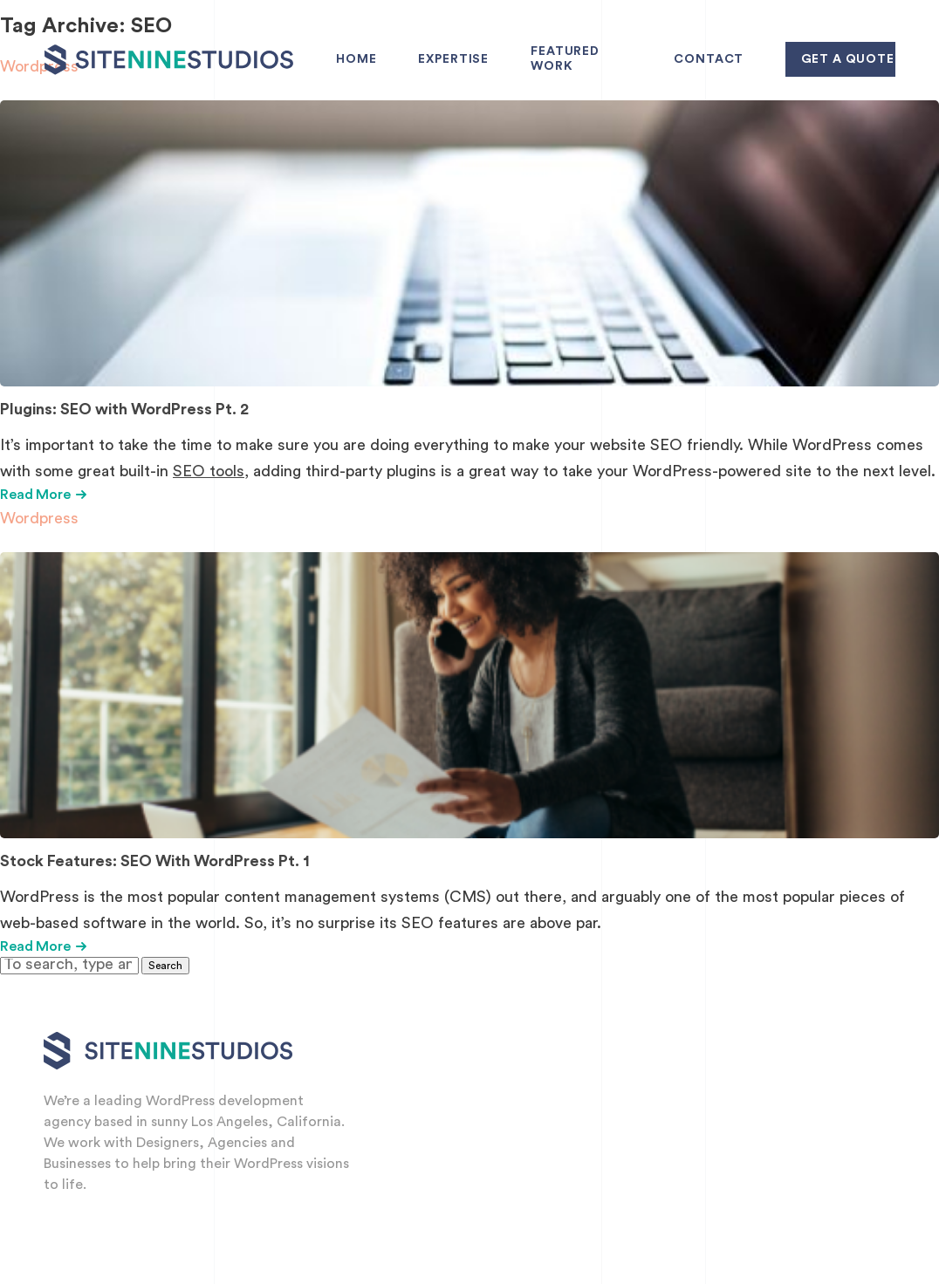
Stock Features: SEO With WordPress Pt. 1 (155, 861)
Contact (709, 59)
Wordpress (39, 518)
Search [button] (165, 965)
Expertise (453, 59)
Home (356, 59)
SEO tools (208, 471)
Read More (43, 495)
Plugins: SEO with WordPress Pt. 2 (124, 409)
